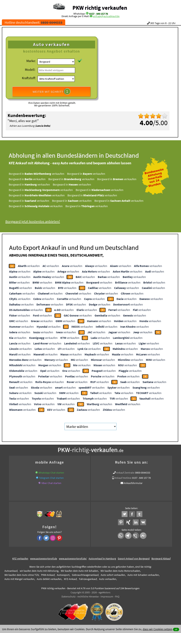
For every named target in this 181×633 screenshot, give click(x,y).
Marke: (31, 61)
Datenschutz (68, 596)
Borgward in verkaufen (42, 173)
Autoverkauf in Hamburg (102, 558)
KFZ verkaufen (20, 558)
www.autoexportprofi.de (43, 558)
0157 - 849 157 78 (98, 13)
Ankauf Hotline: (123, 478)
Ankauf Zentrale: (125, 472)
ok (176, 629)
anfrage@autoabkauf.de (106, 16)
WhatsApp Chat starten (51, 472)
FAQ (117, 596)
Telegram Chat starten (51, 478)
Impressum (107, 596)
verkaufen (29, 266)
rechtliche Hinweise (88, 596)
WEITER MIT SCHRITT (51, 91)
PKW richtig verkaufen (99, 7)
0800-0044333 (142, 472)
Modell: (30, 69)
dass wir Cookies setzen (157, 629)
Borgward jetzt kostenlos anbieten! (38, 221)
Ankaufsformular (133, 483)
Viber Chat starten (51, 483)
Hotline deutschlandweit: (33, 22)
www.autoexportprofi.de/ (73, 558)
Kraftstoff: (29, 78)
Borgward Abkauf (161, 558)
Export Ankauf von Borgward (134, 558)
